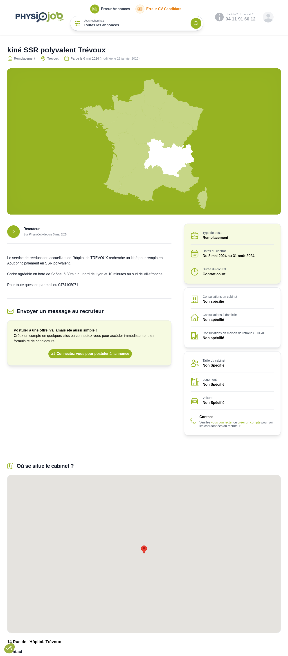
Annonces (110, 8)
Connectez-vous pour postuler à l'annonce (90, 354)
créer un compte (249, 422)
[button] (9, 648)
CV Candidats (158, 8)
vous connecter (221, 422)
